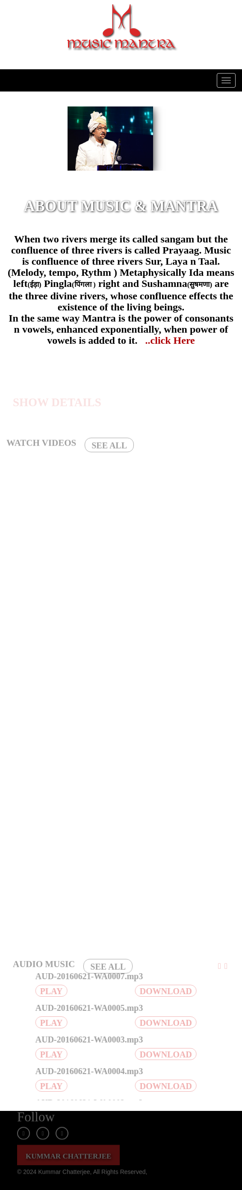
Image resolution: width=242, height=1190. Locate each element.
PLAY (53, 991)
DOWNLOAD (168, 991)
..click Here (170, 340)
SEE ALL (109, 447)
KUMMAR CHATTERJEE (68, 1153)
